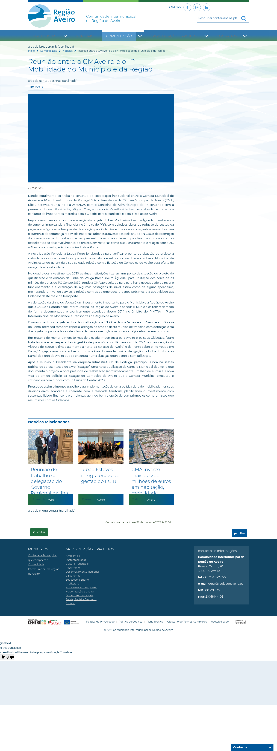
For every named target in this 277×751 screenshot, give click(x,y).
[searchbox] (223, 18)
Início (31, 50)
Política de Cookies (130, 621)
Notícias (68, 50)
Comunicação (119, 36)
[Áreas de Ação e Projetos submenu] (206, 36)
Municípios (86, 36)
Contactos (227, 36)
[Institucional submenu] (65, 36)
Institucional (44, 36)
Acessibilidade (220, 621)
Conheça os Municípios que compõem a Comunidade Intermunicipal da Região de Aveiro (43, 564)
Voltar (41, 532)
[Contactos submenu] (245, 36)
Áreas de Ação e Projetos (174, 36)
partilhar (239, 533)
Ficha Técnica (154, 621)
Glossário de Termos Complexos (187, 621)
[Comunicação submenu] (140, 36)
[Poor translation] (9, 657)
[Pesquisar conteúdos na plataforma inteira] (245, 18)
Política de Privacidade (100, 621)
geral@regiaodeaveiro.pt (225, 583)
